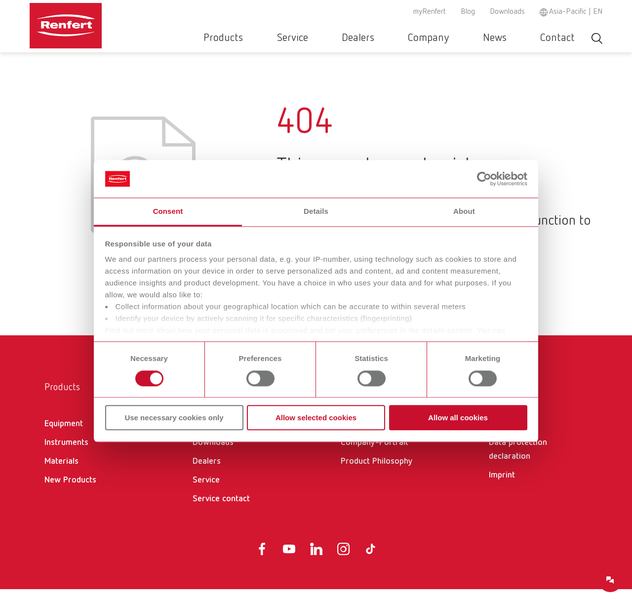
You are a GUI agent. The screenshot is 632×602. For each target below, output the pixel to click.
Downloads (507, 12)
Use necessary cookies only (173, 417)
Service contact (221, 511)
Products (300, 38)
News (515, 38)
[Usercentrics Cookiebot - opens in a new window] (484, 178)
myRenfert (429, 12)
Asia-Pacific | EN (575, 12)
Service (355, 38)
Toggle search (597, 38)
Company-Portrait (374, 455)
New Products (70, 492)
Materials (61, 474)
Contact (564, 38)
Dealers (407, 38)
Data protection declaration (518, 462)
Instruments (66, 455)
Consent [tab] (168, 211)
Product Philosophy (377, 474)
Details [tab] (316, 211)
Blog (468, 12)
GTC (496, 436)
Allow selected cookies (316, 417)
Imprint (502, 487)
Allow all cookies (458, 417)
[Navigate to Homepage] (96, 22)
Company (463, 38)
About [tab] (464, 211)
